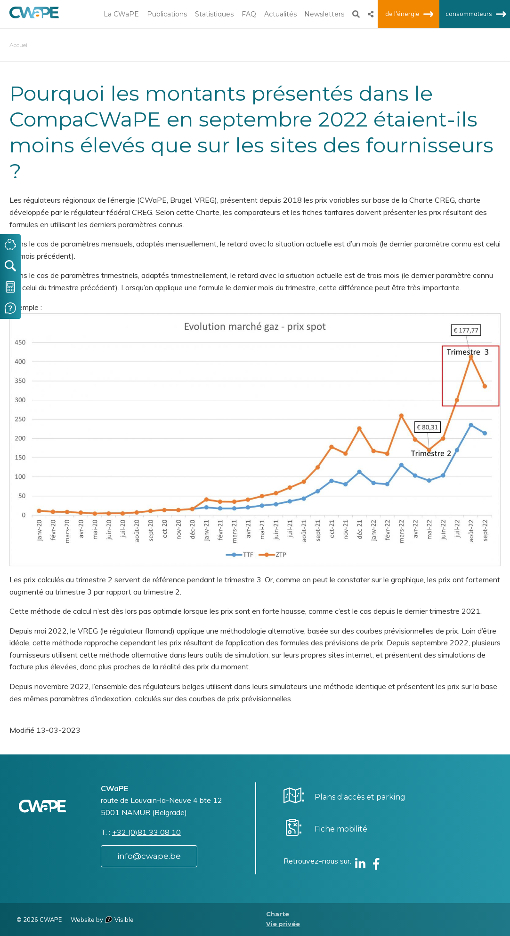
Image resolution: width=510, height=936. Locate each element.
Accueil (19, 44)
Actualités (280, 14)
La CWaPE (121, 14)
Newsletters (324, 14)
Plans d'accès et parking (360, 797)
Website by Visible (102, 919)
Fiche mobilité (341, 829)
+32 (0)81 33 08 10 (146, 832)
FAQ (249, 14)
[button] (255, 439)
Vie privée (283, 924)
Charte (277, 914)
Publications (167, 14)
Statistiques (214, 14)
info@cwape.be (149, 856)
